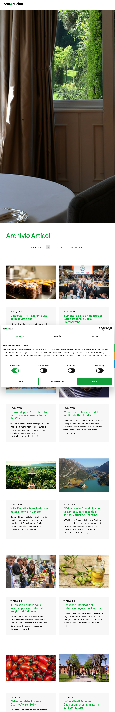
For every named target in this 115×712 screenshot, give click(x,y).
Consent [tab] (20, 336)
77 (52, 248)
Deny (20, 381)
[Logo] (13, 5)
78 (56, 248)
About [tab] (95, 336)
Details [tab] (57, 336)
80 (65, 248)
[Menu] (109, 5)
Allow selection (57, 381)
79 (61, 248)
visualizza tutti (77, 248)
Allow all (94, 381)
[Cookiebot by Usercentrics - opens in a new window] (100, 329)
